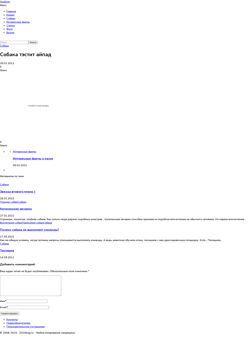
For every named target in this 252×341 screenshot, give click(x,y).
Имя (3, 305)
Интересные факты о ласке (33, 158)
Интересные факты (18, 22)
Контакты (12, 323)
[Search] (14, 42)
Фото (9, 29)
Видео (10, 32)
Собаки (10, 18)
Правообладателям (18, 327)
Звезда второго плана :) (17, 191)
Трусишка (7, 250)
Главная (11, 11)
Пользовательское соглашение (25, 330)
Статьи (10, 25)
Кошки (10, 15)
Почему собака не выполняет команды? (29, 230)
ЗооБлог (5, 2)
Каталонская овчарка (16, 209)
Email (4, 311)
